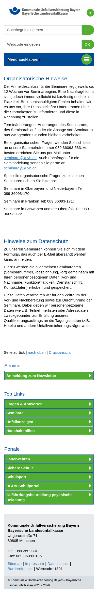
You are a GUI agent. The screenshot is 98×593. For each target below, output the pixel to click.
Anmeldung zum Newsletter (31, 375)
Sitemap (15, 563)
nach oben (37, 352)
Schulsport (16, 477)
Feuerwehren (18, 459)
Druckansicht (60, 352)
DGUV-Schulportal (22, 486)
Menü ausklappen (50, 59)
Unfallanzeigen (19, 422)
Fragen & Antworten (24, 404)
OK (87, 30)
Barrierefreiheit (20, 568)
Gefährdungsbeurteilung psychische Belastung (39, 497)
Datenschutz (58, 563)
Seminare (15, 413)
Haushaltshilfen (20, 430)
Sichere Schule (20, 468)
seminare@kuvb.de (20, 158)
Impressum (34, 563)
